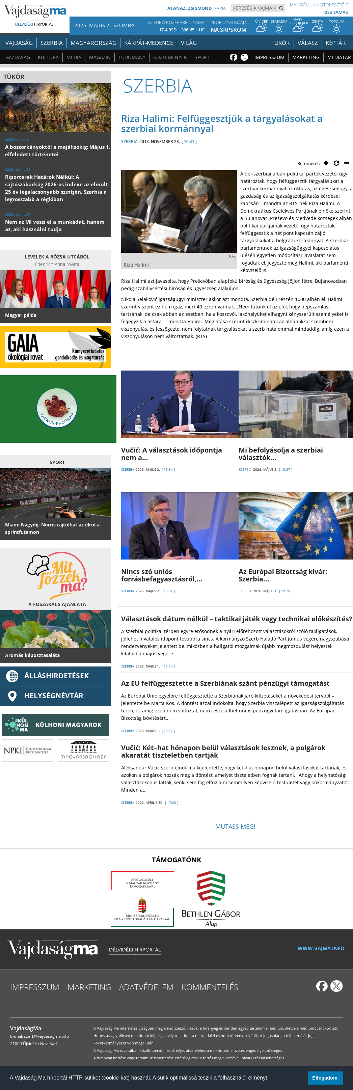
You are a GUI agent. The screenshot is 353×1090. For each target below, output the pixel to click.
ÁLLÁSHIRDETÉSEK (47, 675)
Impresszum (269, 57)
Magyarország (93, 43)
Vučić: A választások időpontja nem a (171, 453)
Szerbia (51, 43)
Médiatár (339, 57)
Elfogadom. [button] (325, 1078)
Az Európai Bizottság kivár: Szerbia (283, 575)
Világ (189, 43)
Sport (202, 57)
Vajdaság (19, 43)
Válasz (308, 43)
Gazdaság (17, 57)
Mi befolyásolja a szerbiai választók (281, 453)
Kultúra (48, 57)
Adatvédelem (146, 986)
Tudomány (131, 57)
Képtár (336, 43)
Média (73, 57)
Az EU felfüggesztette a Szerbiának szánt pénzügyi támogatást (225, 683)
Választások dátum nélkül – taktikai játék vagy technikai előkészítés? (236, 618)
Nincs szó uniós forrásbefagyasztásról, (161, 575)
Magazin (100, 57)
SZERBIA (129, 141)
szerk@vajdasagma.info (46, 1036)
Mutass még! (235, 826)
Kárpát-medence (148, 43)
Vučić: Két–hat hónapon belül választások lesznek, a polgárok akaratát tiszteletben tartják (223, 751)
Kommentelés (210, 986)
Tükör (280, 43)
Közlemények (170, 57)
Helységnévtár (44, 695)
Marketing (306, 57)
